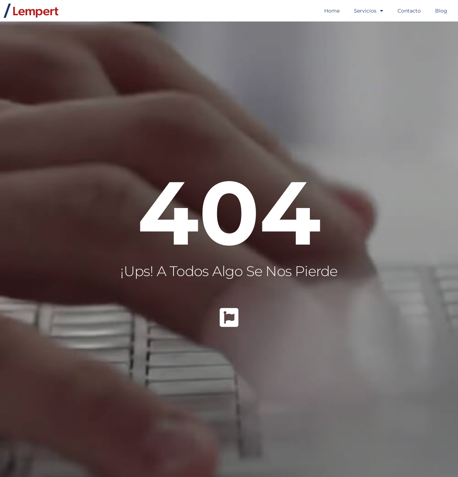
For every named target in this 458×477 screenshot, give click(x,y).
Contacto (409, 11)
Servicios (368, 10)
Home (332, 11)
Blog (441, 11)
